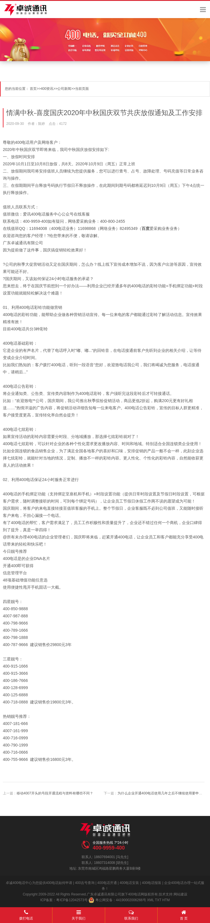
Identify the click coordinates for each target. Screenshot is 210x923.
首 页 (184, 913)
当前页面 (82, 89)
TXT (158, 900)
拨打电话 (26, 913)
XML (150, 900)
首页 (33, 89)
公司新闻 (64, 89)
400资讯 (47, 89)
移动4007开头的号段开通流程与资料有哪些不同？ (55, 793)
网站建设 (180, 894)
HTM (166, 900)
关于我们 (78, 913)
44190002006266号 (131, 900)
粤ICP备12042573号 (71, 900)
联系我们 (131, 913)
